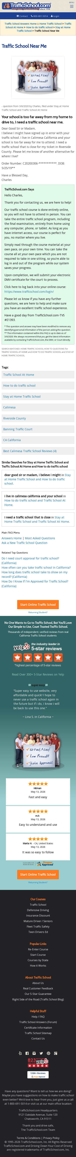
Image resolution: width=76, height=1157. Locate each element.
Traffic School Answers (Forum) (38, 1022)
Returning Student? (38, 612)
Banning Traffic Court (17, 429)
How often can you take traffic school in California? (36, 567)
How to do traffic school (39, 27)
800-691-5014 (39, 16)
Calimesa (9, 407)
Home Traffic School (50, 23)
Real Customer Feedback (38, 988)
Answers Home (12, 538)
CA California (12, 440)
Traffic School (38, 904)
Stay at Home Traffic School (22, 396)
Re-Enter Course (38, 949)
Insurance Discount (38, 915)
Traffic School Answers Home (21, 23)
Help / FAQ (38, 1016)
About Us (38, 983)
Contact (22, 16)
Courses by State (38, 960)
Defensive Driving (38, 910)
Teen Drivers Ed (38, 932)
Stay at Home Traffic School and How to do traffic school (37, 479)
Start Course (38, 955)
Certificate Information (38, 1027)
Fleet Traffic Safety (38, 926)
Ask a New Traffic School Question (25, 543)
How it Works (38, 965)
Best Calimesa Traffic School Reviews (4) (30, 451)
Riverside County (14, 418)
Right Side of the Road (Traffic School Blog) (38, 999)
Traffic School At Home (18, 375)
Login (55, 16)
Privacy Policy (51, 1138)
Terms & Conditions (29, 1138)
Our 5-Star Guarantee (38, 994)
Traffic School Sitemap (38, 1033)
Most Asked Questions (40, 538)
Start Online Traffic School (38, 605)
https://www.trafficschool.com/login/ (29, 292)
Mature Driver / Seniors (38, 921)
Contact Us (38, 1038)
